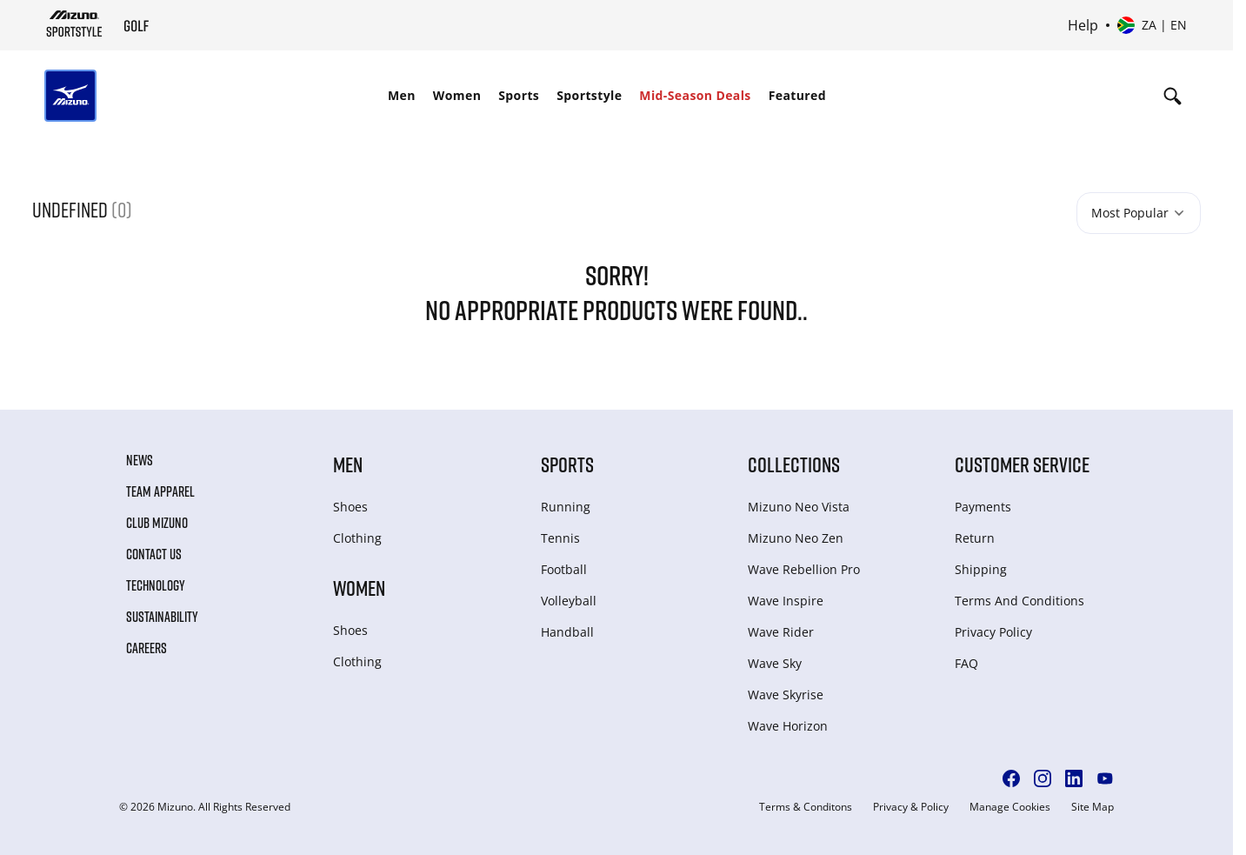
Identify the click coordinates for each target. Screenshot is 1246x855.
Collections (794, 464)
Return (975, 538)
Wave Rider (781, 632)
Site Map (1092, 807)
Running (565, 506)
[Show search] (1172, 95)
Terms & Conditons (805, 807)
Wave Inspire (785, 600)
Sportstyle (589, 95)
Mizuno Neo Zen (795, 538)
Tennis (560, 538)
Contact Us (154, 554)
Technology (155, 585)
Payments (983, 506)
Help (1083, 25)
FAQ (966, 663)
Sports (518, 95)
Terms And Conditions (1019, 600)
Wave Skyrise (785, 694)
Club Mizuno (157, 522)
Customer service (1022, 464)
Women (457, 95)
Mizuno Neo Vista (799, 506)
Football (564, 569)
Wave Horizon (788, 726)
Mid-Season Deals (694, 95)
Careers (146, 648)
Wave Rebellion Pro (804, 569)
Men (402, 95)
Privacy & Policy (911, 807)
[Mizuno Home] (74, 23)
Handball (567, 632)
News (139, 460)
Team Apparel (160, 491)
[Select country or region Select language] (1152, 25)
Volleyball (568, 600)
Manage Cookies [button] (1009, 807)
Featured (797, 95)
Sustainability (162, 616)
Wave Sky (775, 663)
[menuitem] (401, 95)
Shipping (981, 569)
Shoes (350, 506)
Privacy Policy (993, 632)
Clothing (357, 538)
